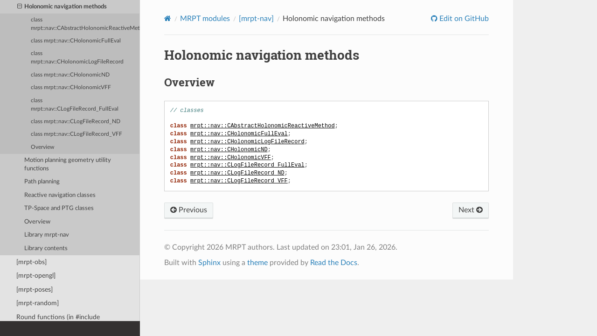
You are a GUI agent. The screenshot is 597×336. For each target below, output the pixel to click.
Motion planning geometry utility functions (67, 164)
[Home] (167, 18)
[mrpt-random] (37, 303)
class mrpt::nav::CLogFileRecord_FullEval (74, 105)
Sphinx (209, 262)
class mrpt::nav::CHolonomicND (70, 74)
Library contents (46, 248)
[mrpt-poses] (34, 289)
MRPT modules (205, 18)
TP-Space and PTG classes (59, 208)
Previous (188, 210)
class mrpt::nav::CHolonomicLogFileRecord (77, 57)
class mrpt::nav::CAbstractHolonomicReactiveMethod (85, 24)
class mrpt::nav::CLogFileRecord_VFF (76, 134)
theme (257, 262)
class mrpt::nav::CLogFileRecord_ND (75, 121)
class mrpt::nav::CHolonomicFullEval (76, 40)
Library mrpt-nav (46, 235)
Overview (42, 147)
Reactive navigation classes (60, 195)
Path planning (42, 182)
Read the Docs (333, 262)
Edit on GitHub (463, 18)
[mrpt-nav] (256, 18)
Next (470, 210)
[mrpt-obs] (31, 262)
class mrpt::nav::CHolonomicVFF (71, 87)
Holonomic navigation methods (62, 7)
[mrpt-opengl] (36, 275)
